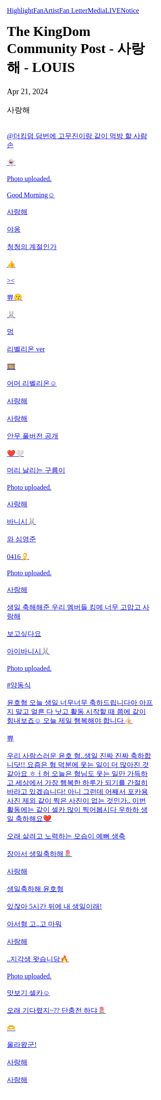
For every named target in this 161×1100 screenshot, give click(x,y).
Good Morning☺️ (31, 195)
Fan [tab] (38, 10)
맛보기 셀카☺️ (28, 992)
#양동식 (19, 685)
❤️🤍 (15, 453)
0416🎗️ (18, 556)
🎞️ (11, 366)
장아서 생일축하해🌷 (39, 853)
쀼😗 (14, 297)
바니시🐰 (21, 521)
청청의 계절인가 (32, 246)
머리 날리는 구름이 (36, 470)
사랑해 (17, 211)
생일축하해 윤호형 (35, 888)
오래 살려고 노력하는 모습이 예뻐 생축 (66, 836)
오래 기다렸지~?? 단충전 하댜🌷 (56, 1010)
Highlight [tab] (20, 10)
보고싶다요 (24, 633)
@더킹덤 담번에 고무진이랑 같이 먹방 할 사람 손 (77, 140)
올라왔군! (21, 1044)
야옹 (14, 229)
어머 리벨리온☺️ (32, 383)
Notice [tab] (130, 10)
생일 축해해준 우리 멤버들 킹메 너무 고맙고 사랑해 (78, 612)
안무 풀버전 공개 (32, 436)
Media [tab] (96, 10)
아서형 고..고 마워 (34, 924)
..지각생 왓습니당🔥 (38, 959)
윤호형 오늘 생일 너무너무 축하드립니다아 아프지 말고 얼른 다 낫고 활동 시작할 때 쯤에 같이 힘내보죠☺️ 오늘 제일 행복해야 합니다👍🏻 (80, 711)
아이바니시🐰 (28, 651)
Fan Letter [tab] (73, 10)
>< (11, 280)
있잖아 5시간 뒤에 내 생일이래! (54, 906)
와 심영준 (21, 539)
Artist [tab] (51, 10)
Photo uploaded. (29, 178)
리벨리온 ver (26, 349)
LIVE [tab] (113, 10)
